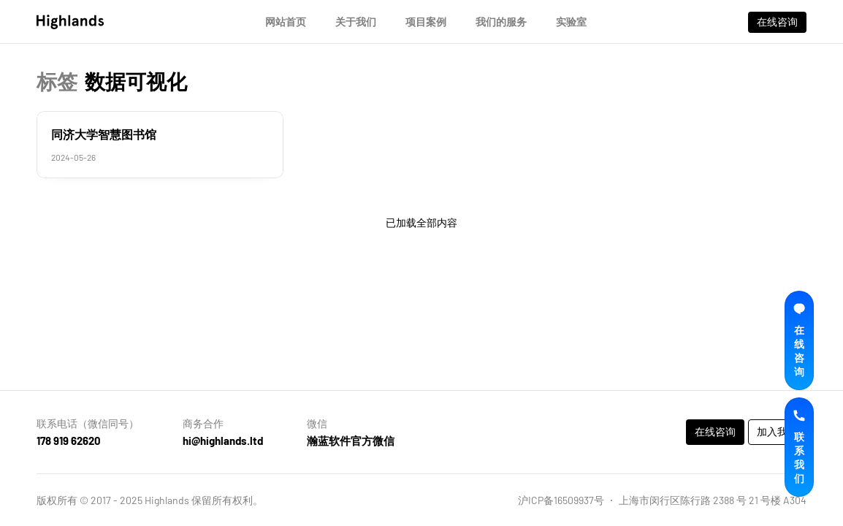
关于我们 (355, 21)
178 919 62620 (69, 440)
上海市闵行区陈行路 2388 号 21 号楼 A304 (712, 500)
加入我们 (777, 431)
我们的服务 (501, 21)
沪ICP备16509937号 (561, 500)
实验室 (571, 21)
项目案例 (425, 21)
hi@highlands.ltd (223, 440)
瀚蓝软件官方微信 (350, 440)
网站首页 (285, 21)
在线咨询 (777, 21)
